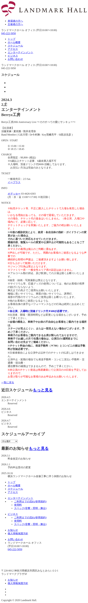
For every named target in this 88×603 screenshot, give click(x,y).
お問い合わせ (15, 59)
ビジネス (13, 55)
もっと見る (43, 390)
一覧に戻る (7, 382)
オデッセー (14, 193)
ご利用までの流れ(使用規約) (30, 501)
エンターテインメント (20, 52)
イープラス (14, 182)
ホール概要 (14, 42)
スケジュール (15, 45)
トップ (11, 39)
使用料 (18, 504)
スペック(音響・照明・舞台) (30, 508)
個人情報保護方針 (18, 533)
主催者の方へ (15, 24)
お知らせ (13, 530)
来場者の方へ (15, 21)
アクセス (13, 49)
